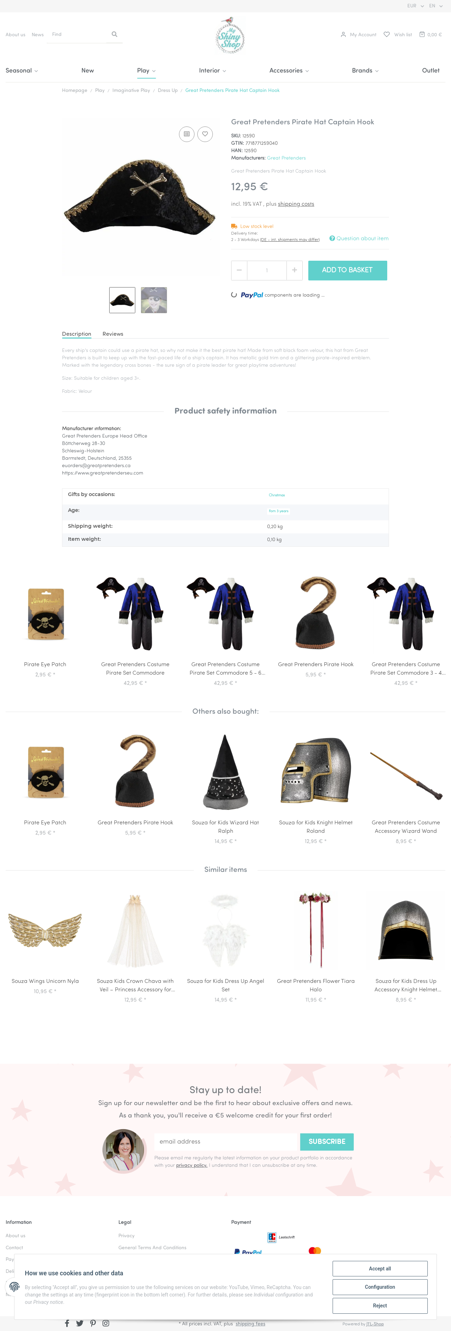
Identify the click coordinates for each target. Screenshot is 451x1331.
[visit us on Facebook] (67, 1324)
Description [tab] (76, 334)
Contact (14, 1248)
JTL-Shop (375, 1324)
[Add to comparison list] (186, 134)
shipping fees (250, 1324)
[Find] (77, 34)
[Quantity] (267, 271)
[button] (358, 35)
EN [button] (433, 6)
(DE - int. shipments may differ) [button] (290, 240)
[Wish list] (397, 35)
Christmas (277, 495)
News (38, 35)
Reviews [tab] (113, 334)
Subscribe (327, 1142)
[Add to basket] (67, 114)
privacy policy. (192, 1165)
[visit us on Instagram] (106, 1324)
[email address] (225, 1142)
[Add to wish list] (205, 134)
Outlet (431, 71)
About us (15, 35)
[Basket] (430, 35)
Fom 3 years (278, 511)
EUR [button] (412, 6)
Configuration (379, 1287)
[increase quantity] (294, 270)
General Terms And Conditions (152, 1248)
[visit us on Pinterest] (93, 1324)
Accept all (379, 1269)
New (87, 71)
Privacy (126, 1236)
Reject (379, 1306)
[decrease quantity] (239, 270)
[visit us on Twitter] (80, 1324)
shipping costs (296, 204)
